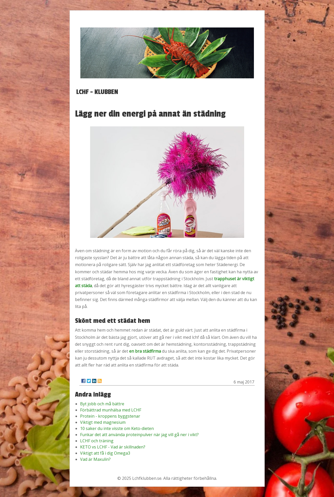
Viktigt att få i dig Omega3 (105, 453)
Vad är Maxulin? (95, 459)
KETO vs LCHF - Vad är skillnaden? (112, 447)
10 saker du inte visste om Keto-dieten (117, 428)
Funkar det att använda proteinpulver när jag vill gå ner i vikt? (139, 434)
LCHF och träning (96, 441)
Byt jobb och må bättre (102, 404)
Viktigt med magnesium (103, 422)
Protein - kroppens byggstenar (110, 416)
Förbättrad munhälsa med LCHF (110, 410)
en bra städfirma (145, 351)
